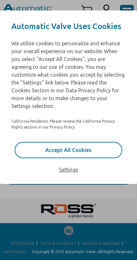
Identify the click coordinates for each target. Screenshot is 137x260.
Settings (68, 170)
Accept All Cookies (68, 150)
